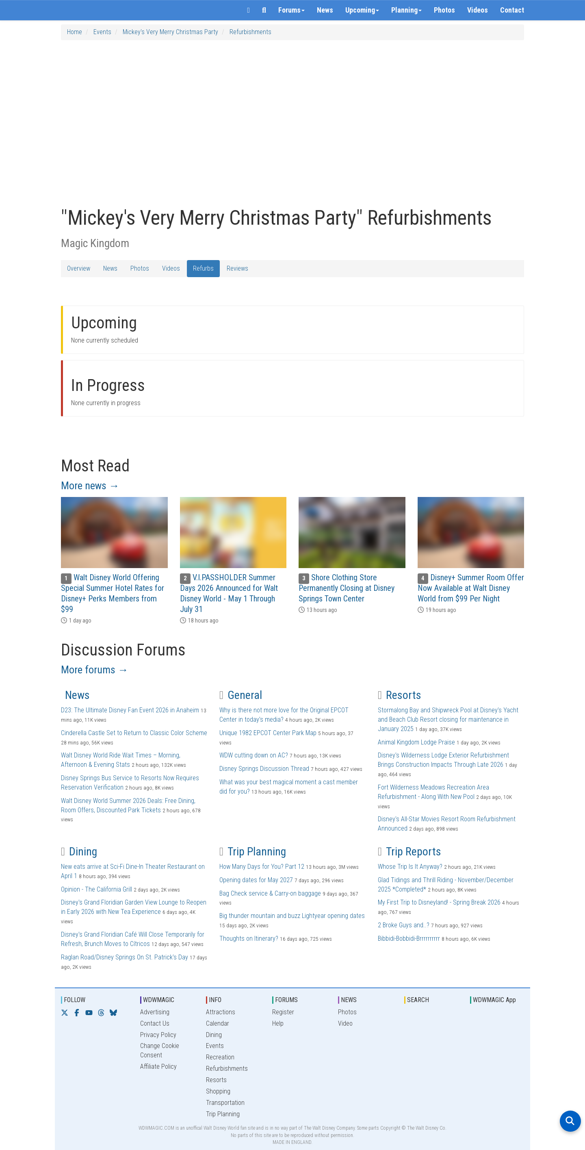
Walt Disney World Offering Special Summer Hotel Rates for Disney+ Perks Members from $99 (112, 593)
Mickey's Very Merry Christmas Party (170, 32)
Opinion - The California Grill (96, 889)
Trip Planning (252, 851)
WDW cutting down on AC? (253, 755)
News (325, 10)
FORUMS (286, 1000)
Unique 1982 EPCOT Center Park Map (267, 733)
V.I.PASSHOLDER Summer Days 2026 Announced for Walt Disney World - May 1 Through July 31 (229, 593)
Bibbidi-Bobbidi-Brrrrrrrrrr (409, 938)
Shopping (218, 1091)
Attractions (220, 1012)
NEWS (349, 1000)
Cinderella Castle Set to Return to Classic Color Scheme (134, 733)
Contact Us (154, 1023)
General (240, 695)
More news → (90, 486)
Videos (477, 10)
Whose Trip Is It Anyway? (410, 866)
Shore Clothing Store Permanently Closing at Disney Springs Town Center (346, 588)
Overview (78, 268)
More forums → (94, 670)
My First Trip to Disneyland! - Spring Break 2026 (439, 902)
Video (345, 1023)
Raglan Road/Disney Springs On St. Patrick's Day (124, 957)
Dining (79, 851)
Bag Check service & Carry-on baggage (270, 893)
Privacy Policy (158, 1035)
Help (278, 1023)
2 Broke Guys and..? (403, 925)
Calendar (217, 1023)
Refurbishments (250, 32)
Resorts (399, 695)
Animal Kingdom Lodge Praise (416, 742)
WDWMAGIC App (494, 1000)
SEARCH (418, 1000)
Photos (444, 10)
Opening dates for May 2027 (256, 880)
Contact (512, 10)
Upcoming (362, 10)
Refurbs (203, 268)
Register (283, 1012)
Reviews (237, 268)
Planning (406, 10)
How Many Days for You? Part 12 (261, 866)
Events (102, 32)
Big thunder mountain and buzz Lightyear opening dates (292, 916)
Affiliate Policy (158, 1066)
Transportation (225, 1103)
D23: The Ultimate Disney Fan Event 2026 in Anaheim (130, 710)
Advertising (154, 1012)
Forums (291, 10)
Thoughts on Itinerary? (248, 938)
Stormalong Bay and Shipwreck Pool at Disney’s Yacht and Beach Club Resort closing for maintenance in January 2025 (448, 719)
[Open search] (570, 1121)
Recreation (220, 1057)
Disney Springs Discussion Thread (264, 768)
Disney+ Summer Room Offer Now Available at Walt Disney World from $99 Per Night (471, 588)
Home (74, 32)
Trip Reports (409, 851)
